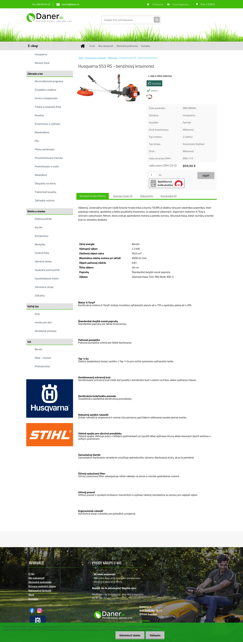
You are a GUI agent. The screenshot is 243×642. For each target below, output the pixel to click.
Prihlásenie (158, 4)
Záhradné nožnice (45, 200)
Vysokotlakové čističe (47, 278)
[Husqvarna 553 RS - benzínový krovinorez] (109, 75)
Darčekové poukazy (45, 331)
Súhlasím (155, 635)
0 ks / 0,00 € (208, 4)
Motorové (112, 57)
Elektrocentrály (43, 219)
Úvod (81, 57)
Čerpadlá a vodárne (45, 90)
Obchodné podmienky (127, 46)
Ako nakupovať (105, 46)
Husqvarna (41, 54)
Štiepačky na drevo (45, 183)
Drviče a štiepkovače (46, 98)
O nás (92, 46)
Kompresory (41, 236)
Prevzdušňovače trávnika (49, 158)
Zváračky (40, 295)
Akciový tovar (42, 63)
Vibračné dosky (43, 261)
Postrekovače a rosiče (47, 166)
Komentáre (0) (169, 196)
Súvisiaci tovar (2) (123, 196)
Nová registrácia (180, 4)
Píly (37, 141)
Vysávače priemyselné (47, 270)
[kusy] (153, 175)
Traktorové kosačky (45, 192)
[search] (157, 20)
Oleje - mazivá (43, 358)
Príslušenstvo (42, 366)
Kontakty (145, 46)
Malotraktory (42, 132)
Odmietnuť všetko (129, 635)
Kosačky (39, 115)
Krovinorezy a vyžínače (47, 124)
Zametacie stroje (44, 287)
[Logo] (49, 20)
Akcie (31, 595)
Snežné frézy (42, 253)
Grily (37, 314)
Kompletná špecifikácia (92, 196)
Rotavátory (41, 175)
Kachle (38, 227)
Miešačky (40, 244)
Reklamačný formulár (39, 590)
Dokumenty (146, 196)
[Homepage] (84, 46)
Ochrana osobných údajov (42, 586)
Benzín (38, 349)
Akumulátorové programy (49, 81)
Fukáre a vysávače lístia (48, 107)
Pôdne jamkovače (44, 149)
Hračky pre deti (43, 322)
